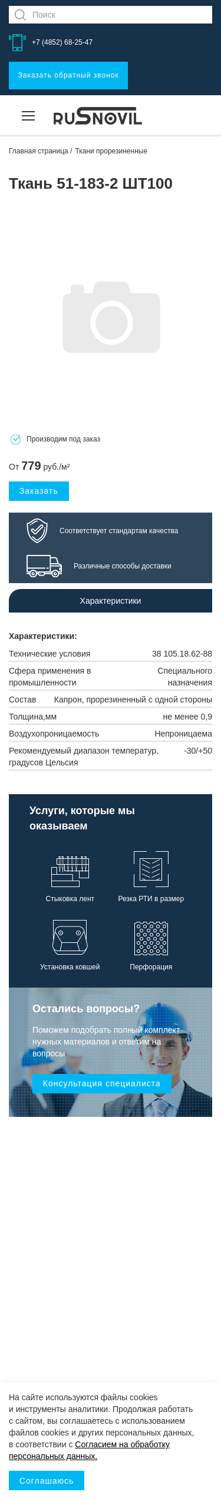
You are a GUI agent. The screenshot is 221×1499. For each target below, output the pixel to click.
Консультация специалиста (102, 1083)
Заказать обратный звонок (68, 75)
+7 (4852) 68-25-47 (62, 42)
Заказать (38, 491)
